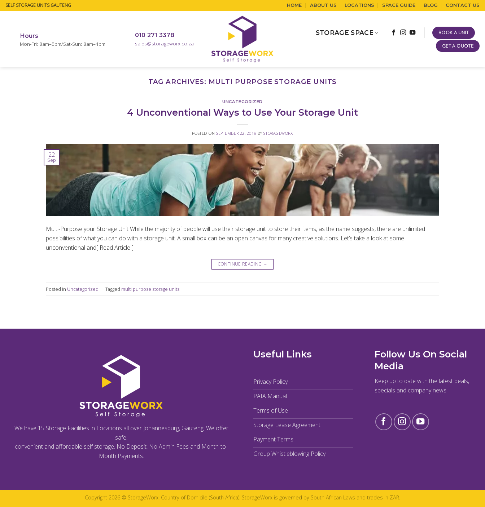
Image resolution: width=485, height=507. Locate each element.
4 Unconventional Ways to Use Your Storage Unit (242, 112)
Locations (359, 5)
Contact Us (463, 5)
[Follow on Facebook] (394, 33)
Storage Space (347, 32)
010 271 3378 (154, 35)
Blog (431, 5)
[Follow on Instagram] (403, 33)
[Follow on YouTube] (412, 33)
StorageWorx (278, 133)
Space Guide (398, 5)
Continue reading (243, 264)
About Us (323, 5)
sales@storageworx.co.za (164, 43)
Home (294, 5)
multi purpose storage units (150, 289)
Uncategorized (242, 101)
